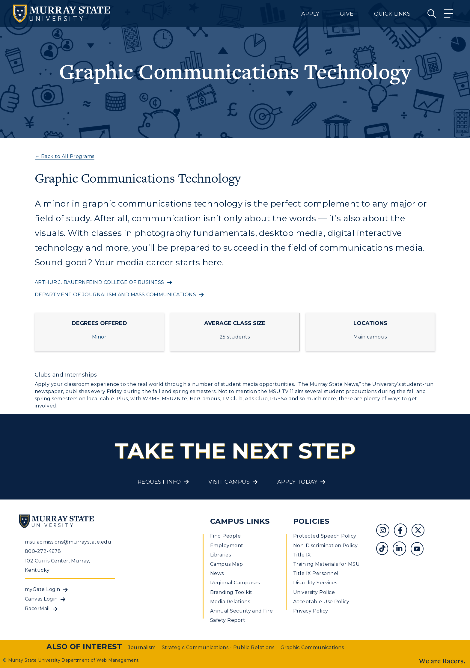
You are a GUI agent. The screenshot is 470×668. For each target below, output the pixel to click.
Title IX (302, 555)
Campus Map (226, 564)
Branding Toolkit (231, 592)
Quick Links (392, 13)
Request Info (159, 482)
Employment (226, 545)
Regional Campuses (235, 583)
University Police (314, 592)
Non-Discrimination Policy (325, 545)
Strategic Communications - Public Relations (218, 647)
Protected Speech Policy (324, 536)
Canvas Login (41, 599)
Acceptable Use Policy (321, 601)
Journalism (142, 647)
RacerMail (37, 608)
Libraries (220, 555)
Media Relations (230, 601)
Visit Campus (229, 482)
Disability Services (315, 583)
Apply (310, 13)
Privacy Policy (310, 611)
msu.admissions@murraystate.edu (68, 542)
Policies (311, 521)
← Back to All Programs (64, 156)
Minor (99, 337)
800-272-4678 (43, 551)
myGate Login (42, 589)
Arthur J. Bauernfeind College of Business (99, 282)
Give (346, 13)
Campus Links (240, 521)
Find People (225, 536)
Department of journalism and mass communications (115, 294)
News (217, 573)
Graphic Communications (312, 647)
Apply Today (297, 482)
